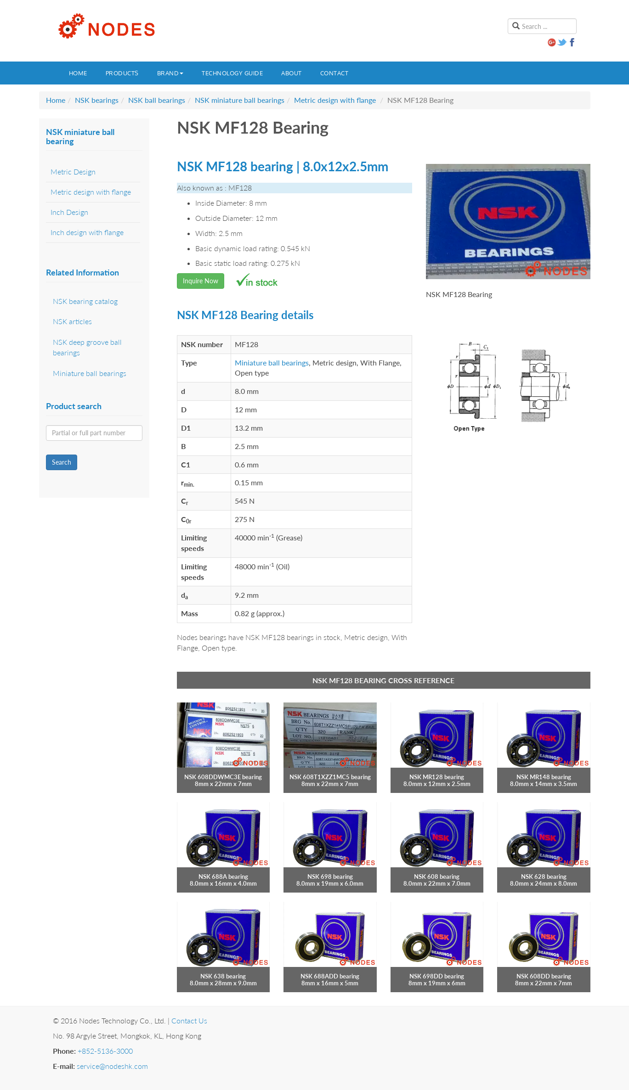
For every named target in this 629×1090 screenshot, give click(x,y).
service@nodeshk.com (112, 1066)
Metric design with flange (335, 100)
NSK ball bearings (156, 100)
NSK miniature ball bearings (239, 100)
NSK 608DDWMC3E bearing (223, 777)
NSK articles (72, 321)
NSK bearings (97, 100)
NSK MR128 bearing (436, 777)
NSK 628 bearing (544, 876)
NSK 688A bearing (223, 876)
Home (78, 73)
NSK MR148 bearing (543, 777)
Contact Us (189, 1020)
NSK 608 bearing (436, 876)
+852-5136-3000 (105, 1050)
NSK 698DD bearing (436, 976)
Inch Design (69, 212)
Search (61, 462)
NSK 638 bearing (223, 976)
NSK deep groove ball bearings (87, 347)
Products (122, 73)
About (291, 73)
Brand (170, 73)
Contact (334, 73)
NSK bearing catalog (85, 301)
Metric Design (73, 171)
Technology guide (232, 73)
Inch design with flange (87, 232)
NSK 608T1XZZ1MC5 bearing (330, 777)
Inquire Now (200, 281)
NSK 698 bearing (330, 876)
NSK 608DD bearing (543, 976)
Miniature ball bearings (272, 362)
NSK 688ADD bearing (329, 976)
